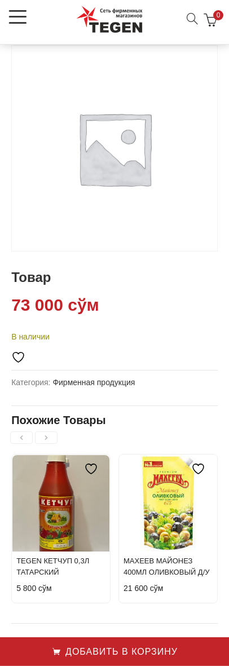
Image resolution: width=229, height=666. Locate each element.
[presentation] (21, 437)
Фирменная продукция (93, 382)
